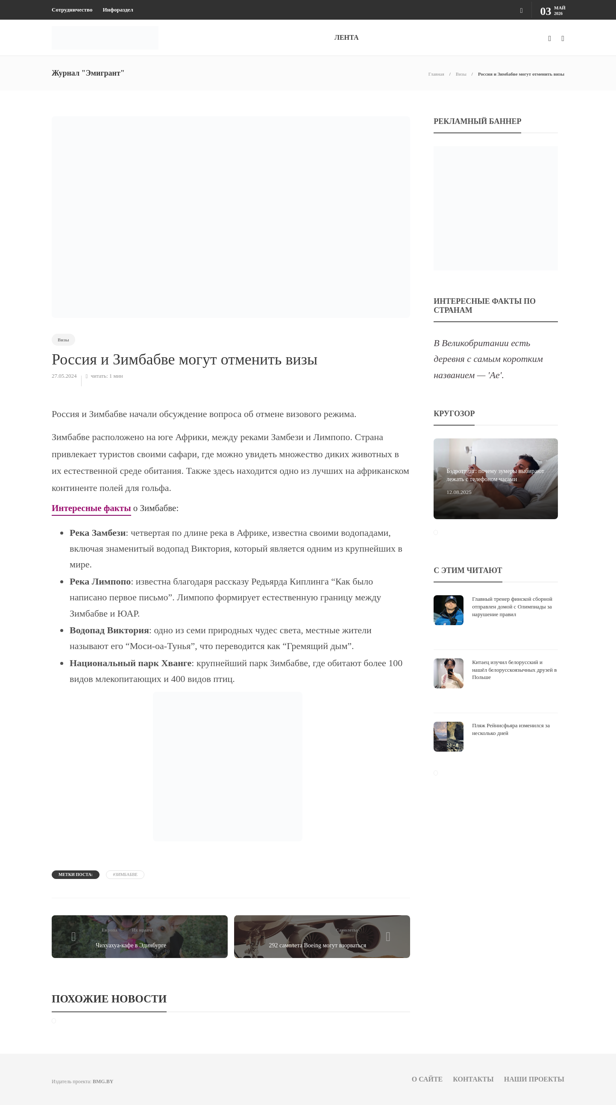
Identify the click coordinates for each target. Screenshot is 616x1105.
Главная (436, 73)
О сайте (427, 1079)
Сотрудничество (72, 9)
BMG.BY (103, 1081)
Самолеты (347, 929)
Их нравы (142, 929)
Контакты (473, 1079)
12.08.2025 (459, 492)
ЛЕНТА (346, 37)
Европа (109, 929)
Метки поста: (76, 874)
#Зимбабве (125, 874)
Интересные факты (91, 508)
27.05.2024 (64, 376)
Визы (461, 73)
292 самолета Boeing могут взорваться (318, 945)
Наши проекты (534, 1079)
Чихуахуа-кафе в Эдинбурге (131, 945)
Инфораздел (118, 9)
